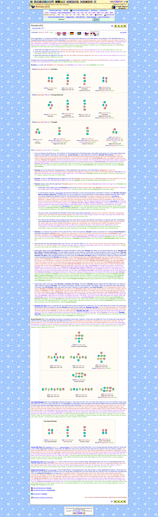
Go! (96, 19)
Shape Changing (91, 17)
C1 (86, 12)
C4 (102, 12)
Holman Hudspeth (64, 447)
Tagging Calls (70, 17)
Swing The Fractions (38, 470)
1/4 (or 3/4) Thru (36, 447)
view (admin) (123, 32)
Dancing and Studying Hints (56, 17)
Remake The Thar (41, 305)
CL (59, 193)
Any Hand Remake (37, 402)
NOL (106, 12)
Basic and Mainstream (64, 12)
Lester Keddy (52, 470)
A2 (82, 12)
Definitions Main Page (55, 10)
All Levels (53, 12)
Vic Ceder (78, 511)
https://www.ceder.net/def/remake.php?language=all (79, 508)
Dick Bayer (49, 447)
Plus (74, 12)
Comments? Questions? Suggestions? (42, 497)
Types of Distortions (104, 17)
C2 (89, 12)
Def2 (111, 12)
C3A (94, 12)
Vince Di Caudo (36, 28)
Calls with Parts (80, 17)
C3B (98, 12)
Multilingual (94, 10)
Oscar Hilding (50, 461)
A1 (78, 12)
